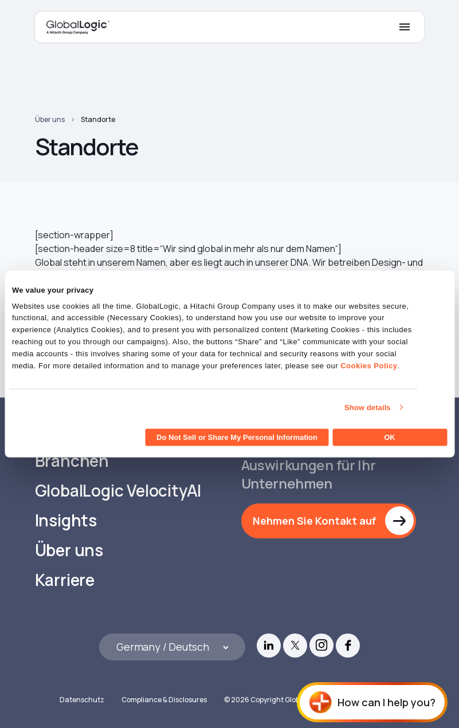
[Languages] (172, 646)
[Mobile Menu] (404, 26)
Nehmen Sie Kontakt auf (314, 521)
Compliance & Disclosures (164, 700)
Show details (367, 407)
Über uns (50, 119)
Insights (66, 520)
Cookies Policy (368, 365)
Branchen (72, 460)
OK (389, 437)
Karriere (65, 580)
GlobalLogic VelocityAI (118, 490)
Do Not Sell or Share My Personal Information (236, 437)
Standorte (98, 119)
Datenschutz (82, 700)
